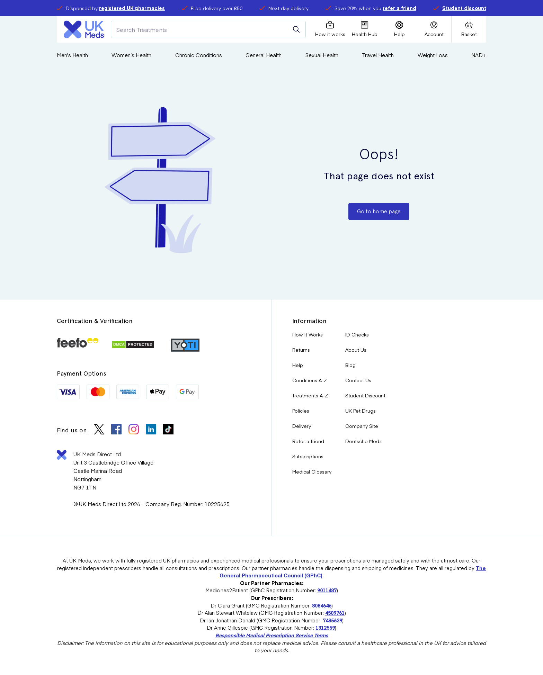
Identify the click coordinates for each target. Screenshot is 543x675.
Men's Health (72, 54)
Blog (350, 364)
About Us (355, 349)
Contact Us (358, 380)
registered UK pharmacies (132, 7)
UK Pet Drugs (360, 410)
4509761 (335, 612)
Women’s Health (131, 54)
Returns (301, 349)
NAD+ (478, 54)
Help (297, 364)
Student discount (464, 7)
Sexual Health (321, 54)
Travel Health (378, 54)
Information (309, 320)
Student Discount (365, 395)
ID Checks (357, 334)
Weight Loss (433, 54)
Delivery (301, 425)
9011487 (327, 590)
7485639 (332, 620)
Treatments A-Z (310, 395)
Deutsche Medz (363, 441)
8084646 (321, 605)
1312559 (325, 627)
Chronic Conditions (198, 54)
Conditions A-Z (309, 380)
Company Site (361, 425)
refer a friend (399, 7)
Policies (300, 410)
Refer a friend (308, 441)
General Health (264, 54)
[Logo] (84, 29)
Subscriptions (307, 456)
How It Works (307, 334)
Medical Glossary (311, 471)
